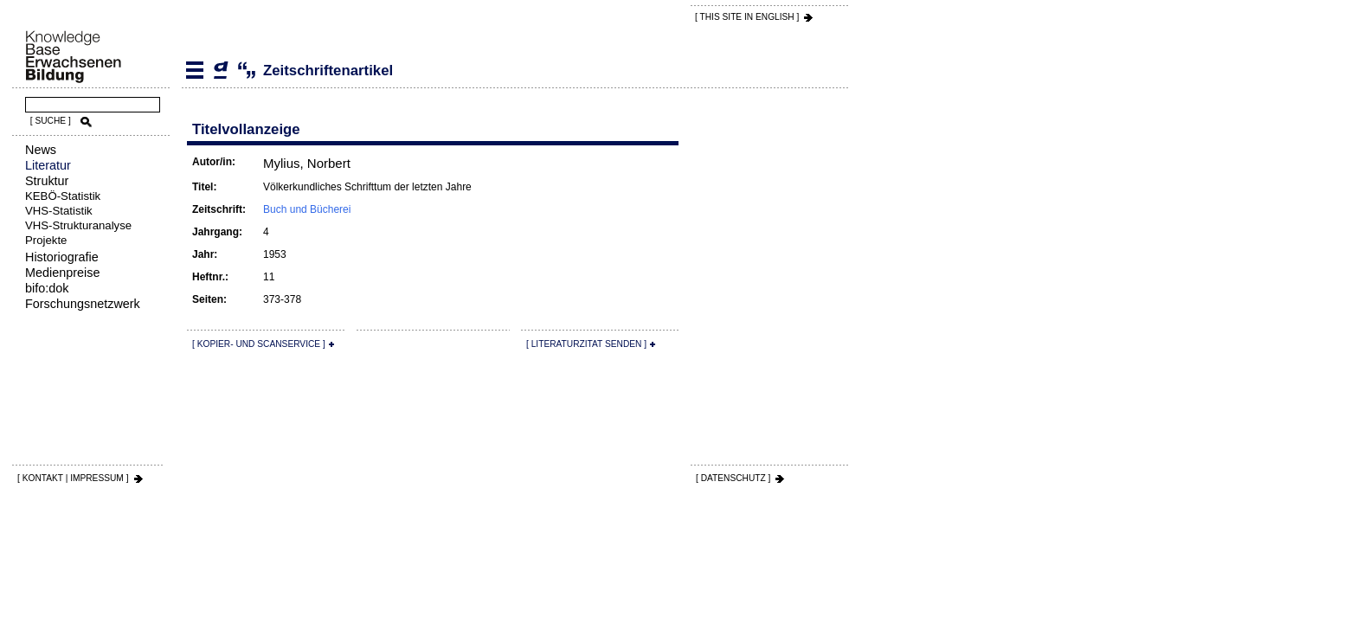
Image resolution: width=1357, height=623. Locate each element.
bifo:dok (46, 288)
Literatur (48, 165)
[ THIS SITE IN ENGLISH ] (747, 17)
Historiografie (62, 257)
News (40, 150)
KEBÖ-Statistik (62, 195)
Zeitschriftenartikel (221, 70)
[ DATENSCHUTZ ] (733, 478)
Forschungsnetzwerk (82, 304)
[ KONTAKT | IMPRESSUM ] (73, 478)
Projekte (46, 240)
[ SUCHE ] (50, 120)
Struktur (46, 181)
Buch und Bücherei (307, 209)
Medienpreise (62, 272)
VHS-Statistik (59, 210)
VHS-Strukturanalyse (78, 225)
